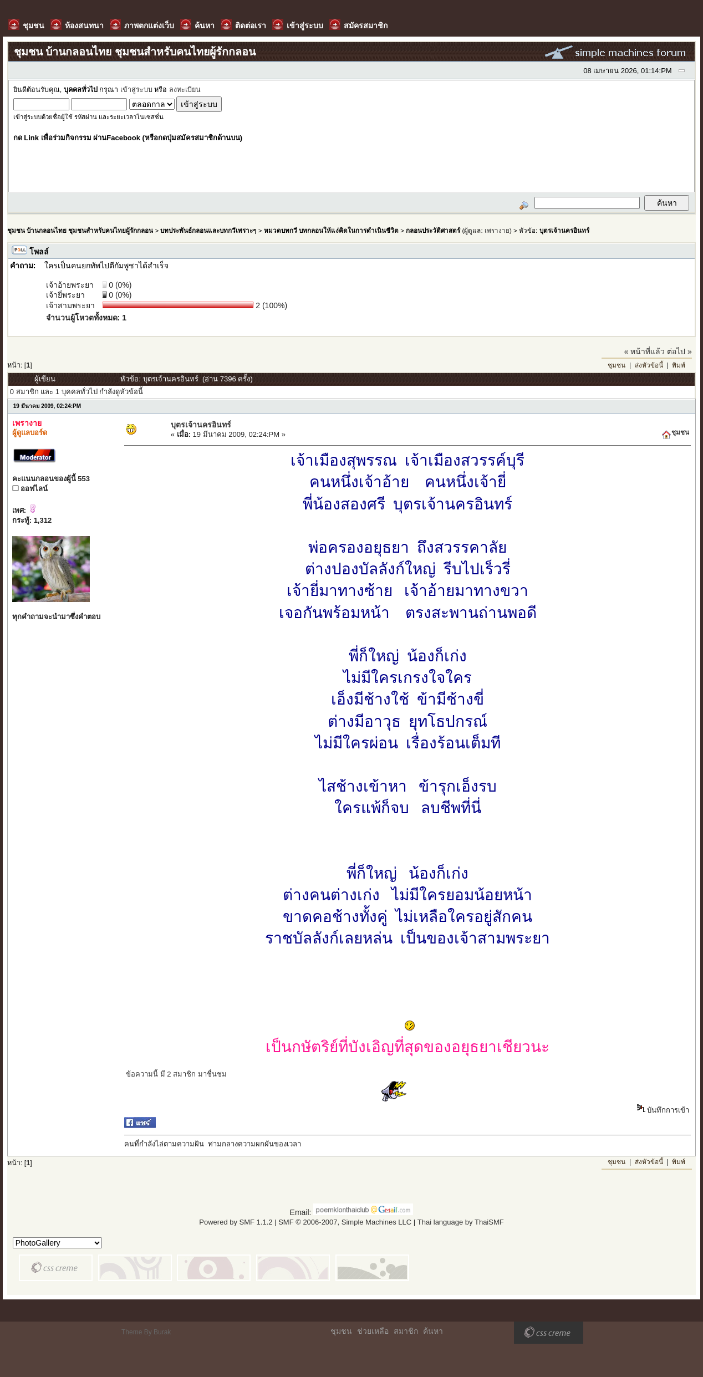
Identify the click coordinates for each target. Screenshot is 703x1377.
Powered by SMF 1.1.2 (235, 1222)
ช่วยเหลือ (373, 1331)
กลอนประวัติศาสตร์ (433, 230)
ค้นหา (433, 1331)
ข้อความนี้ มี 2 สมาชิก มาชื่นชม (176, 1074)
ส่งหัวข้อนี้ (649, 365)
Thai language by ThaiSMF (460, 1222)
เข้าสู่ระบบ (136, 90)
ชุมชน (616, 365)
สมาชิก (406, 1331)
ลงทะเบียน (185, 90)
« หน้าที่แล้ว (644, 351)
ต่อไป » (679, 351)
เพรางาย (497, 230)
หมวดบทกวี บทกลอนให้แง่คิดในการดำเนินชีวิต (331, 230)
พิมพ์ (678, 365)
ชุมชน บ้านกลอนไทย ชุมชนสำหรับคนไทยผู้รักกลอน (80, 230)
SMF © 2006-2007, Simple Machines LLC (344, 1222)
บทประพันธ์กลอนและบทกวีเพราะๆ (208, 230)
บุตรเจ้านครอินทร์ (564, 230)
